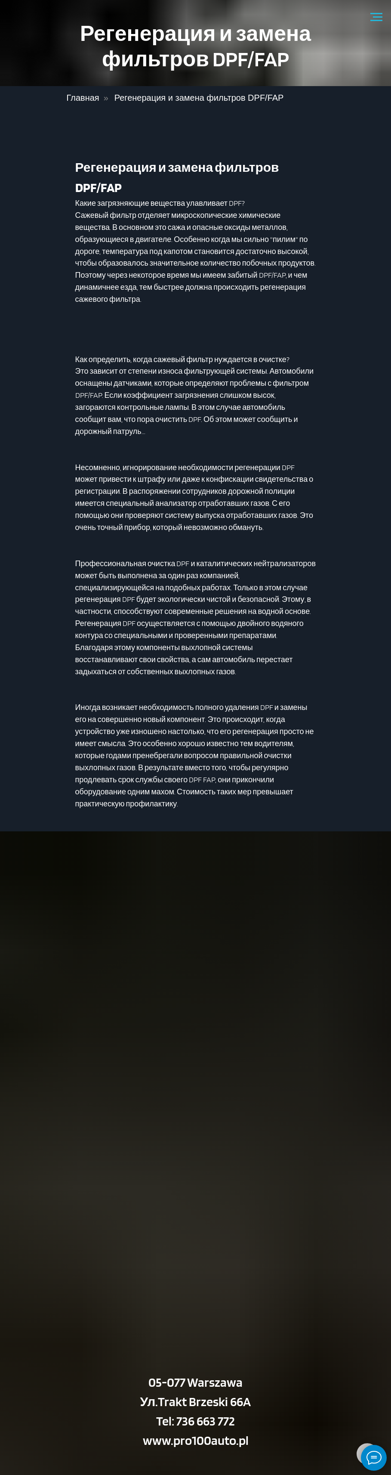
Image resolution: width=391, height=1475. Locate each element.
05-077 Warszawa (195, 1382)
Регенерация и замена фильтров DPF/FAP (199, 97)
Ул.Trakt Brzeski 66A (195, 1401)
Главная (83, 97)
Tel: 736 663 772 (195, 1421)
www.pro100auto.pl (196, 1440)
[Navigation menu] (376, 17)
